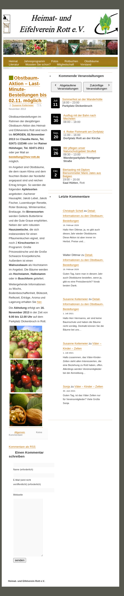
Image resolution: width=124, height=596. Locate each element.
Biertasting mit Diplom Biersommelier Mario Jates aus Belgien (82, 173)
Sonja (66, 386)
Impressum (49, 68)
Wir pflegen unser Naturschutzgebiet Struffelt (79, 149)
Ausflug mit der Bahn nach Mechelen (79, 117)
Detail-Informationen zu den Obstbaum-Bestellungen (83, 215)
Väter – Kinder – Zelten (88, 386)
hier (39, 302)
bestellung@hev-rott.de (24, 157)
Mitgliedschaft (65, 64)
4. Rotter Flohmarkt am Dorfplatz (83, 131)
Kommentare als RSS (22, 446)
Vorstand (85, 64)
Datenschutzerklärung (22, 68)
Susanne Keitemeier (23, 105)
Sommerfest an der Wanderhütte (82, 99)
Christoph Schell (73, 210)
